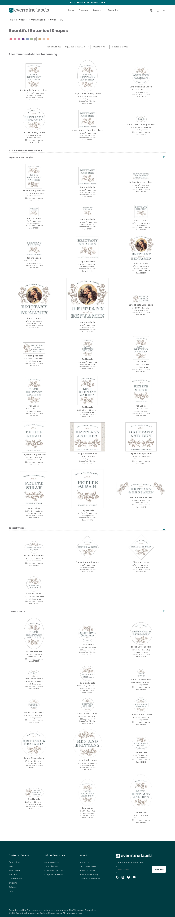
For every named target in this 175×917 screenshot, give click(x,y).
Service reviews (88, 866)
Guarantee (14, 870)
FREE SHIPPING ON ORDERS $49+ (87, 2)
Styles (53, 19)
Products (83, 10)
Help (11, 891)
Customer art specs (54, 870)
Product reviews (88, 870)
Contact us (14, 862)
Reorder (13, 874)
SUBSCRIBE (159, 869)
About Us (84, 862)
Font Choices (51, 866)
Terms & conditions (90, 878)
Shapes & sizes (51, 862)
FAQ (11, 866)
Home (71, 10)
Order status (15, 878)
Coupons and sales (54, 874)
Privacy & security (89, 874)
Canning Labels (39, 19)
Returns (13, 887)
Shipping (13, 883)
